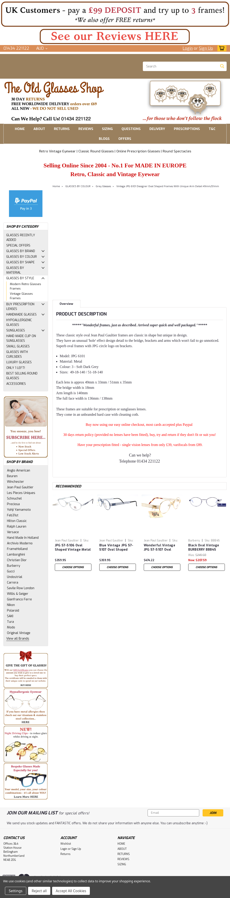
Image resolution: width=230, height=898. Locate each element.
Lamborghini (16, 554)
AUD (41, 48)
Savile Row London (20, 588)
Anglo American (18, 470)
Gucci (11, 571)
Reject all (39, 890)
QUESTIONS (131, 129)
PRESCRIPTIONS (187, 129)
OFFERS (124, 138)
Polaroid (13, 610)
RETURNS (62, 129)
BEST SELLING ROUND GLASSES (22, 375)
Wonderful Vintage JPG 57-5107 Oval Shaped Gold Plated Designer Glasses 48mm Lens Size (160, 547)
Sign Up (206, 48)
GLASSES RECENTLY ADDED (20, 237)
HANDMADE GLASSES (21, 314)
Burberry (13, 566)
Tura (10, 622)
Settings (15, 890)
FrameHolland (17, 549)
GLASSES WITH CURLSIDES (17, 354)
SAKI (10, 616)
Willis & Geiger (17, 594)
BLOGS (104, 138)
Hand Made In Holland (23, 538)
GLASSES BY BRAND (20, 251)
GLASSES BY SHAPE (20, 262)
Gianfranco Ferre (19, 599)
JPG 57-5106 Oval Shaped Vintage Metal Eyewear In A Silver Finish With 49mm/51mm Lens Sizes (73, 547)
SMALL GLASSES (18, 346)
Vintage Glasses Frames (21, 296)
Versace (13, 532)
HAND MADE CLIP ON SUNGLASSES (21, 338)
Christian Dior (17, 560)
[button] (115, 14)
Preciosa (13, 504)
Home (56, 186)
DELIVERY (157, 129)
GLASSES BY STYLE (20, 278)
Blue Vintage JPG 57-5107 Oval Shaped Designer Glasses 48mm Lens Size (116, 547)
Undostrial (14, 577)
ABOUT (39, 129)
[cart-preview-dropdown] (221, 48)
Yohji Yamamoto (19, 510)
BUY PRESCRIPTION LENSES (20, 306)
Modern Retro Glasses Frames (25, 286)
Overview (66, 304)
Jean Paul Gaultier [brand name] (67, 540)
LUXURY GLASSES (19, 362)
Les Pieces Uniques (21, 493)
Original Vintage (18, 633)
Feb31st (12, 515)
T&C (212, 129)
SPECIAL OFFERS (18, 245)
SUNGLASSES (15, 330)
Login (188, 48)
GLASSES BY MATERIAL (15, 270)
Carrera (12, 582)
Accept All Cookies (71, 890)
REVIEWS (85, 129)
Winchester (15, 482)
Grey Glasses (103, 186)
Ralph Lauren (16, 526)
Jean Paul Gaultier (20, 487)
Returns (65, 854)
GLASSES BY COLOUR (21, 257)
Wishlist (65, 844)
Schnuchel (14, 498)
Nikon (11, 605)
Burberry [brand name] (194, 540)
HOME (20, 129)
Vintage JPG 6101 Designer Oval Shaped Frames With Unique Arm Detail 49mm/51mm (167, 186)
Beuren (12, 476)
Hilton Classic (17, 521)
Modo (11, 627)
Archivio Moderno (20, 543)
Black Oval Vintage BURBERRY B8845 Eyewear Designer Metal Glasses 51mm (205, 547)
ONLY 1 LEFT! (15, 368)
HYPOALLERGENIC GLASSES (19, 322)
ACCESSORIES (16, 384)
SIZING (107, 129)
